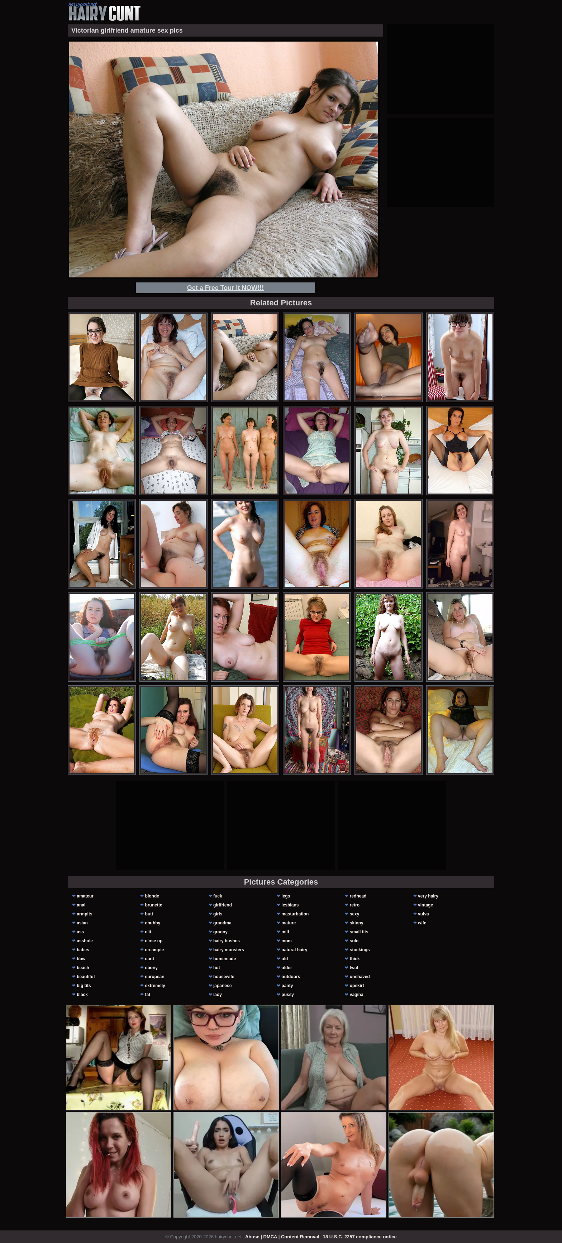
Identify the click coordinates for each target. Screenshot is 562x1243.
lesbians (290, 905)
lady (217, 994)
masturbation (295, 913)
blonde (152, 896)
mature (288, 922)
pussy (287, 994)
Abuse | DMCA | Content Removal (282, 1236)
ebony (151, 967)
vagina (356, 994)
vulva (423, 913)
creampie (154, 949)
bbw (81, 958)
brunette (153, 905)
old (284, 958)
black (82, 994)
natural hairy (294, 949)
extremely (155, 985)
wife (422, 922)
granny (220, 931)
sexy (354, 913)
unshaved (360, 976)
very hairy (428, 896)
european (155, 976)
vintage (425, 905)
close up (154, 940)
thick (355, 958)
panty (287, 985)
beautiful (86, 976)
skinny (356, 922)
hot (216, 967)
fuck (217, 896)
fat (148, 994)
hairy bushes (226, 940)
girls (217, 913)
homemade (224, 958)
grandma (222, 922)
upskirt (357, 985)
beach (83, 967)
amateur (85, 896)
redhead (358, 896)
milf (285, 931)
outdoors (290, 976)
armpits (84, 913)
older (286, 967)
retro (354, 905)
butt (149, 913)
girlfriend (222, 905)
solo (354, 940)
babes (83, 949)
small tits (359, 931)
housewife (223, 976)
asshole (85, 940)
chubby (153, 922)
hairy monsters (228, 949)
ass (80, 931)
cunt (149, 958)
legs (285, 896)
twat (354, 967)
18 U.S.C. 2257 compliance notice (360, 1236)
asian (82, 922)
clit (148, 931)
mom (286, 940)
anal (81, 905)
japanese (222, 985)
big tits (84, 985)
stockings (360, 949)
